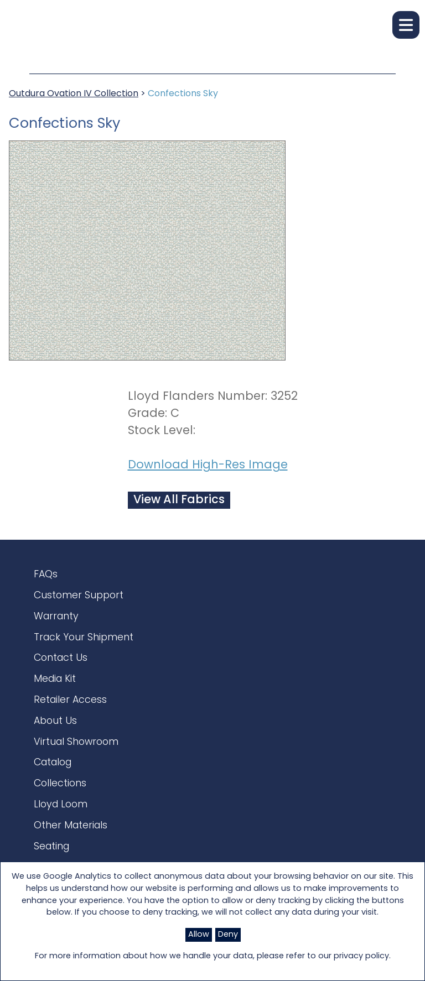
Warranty (56, 619)
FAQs (46, 575)
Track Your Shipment (83, 640)
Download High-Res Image (208, 465)
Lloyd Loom (60, 813)
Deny (228, 935)
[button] (405, 25)
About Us (55, 727)
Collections (60, 792)
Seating (51, 857)
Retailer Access (70, 705)
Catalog (52, 770)
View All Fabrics (179, 500)
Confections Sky (183, 94)
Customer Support (78, 597)
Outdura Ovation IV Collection (73, 94)
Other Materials (70, 835)
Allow (198, 935)
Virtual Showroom (76, 749)
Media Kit (55, 683)
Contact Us (60, 662)
